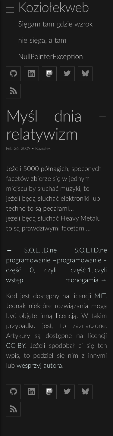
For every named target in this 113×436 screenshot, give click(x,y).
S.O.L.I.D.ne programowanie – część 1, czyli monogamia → (82, 265)
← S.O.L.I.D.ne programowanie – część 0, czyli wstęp (31, 265)
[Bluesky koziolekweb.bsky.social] (85, 73)
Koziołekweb (53, 8)
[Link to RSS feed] (13, 91)
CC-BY (15, 345)
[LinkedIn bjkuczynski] (31, 73)
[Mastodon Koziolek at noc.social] (49, 73)
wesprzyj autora (39, 365)
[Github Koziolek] (13, 73)
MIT (99, 296)
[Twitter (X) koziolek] (67, 73)
